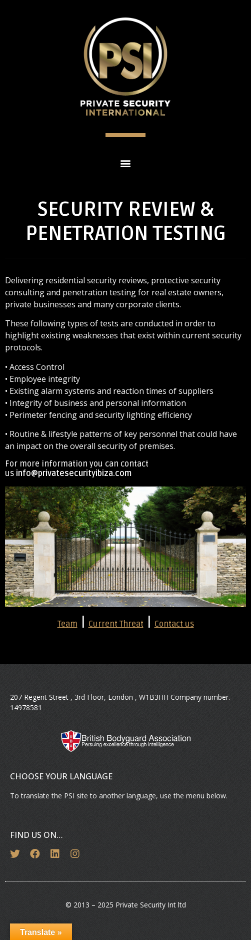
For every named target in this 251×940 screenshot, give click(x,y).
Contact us (174, 624)
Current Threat (116, 624)
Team (68, 624)
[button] (126, 163)
